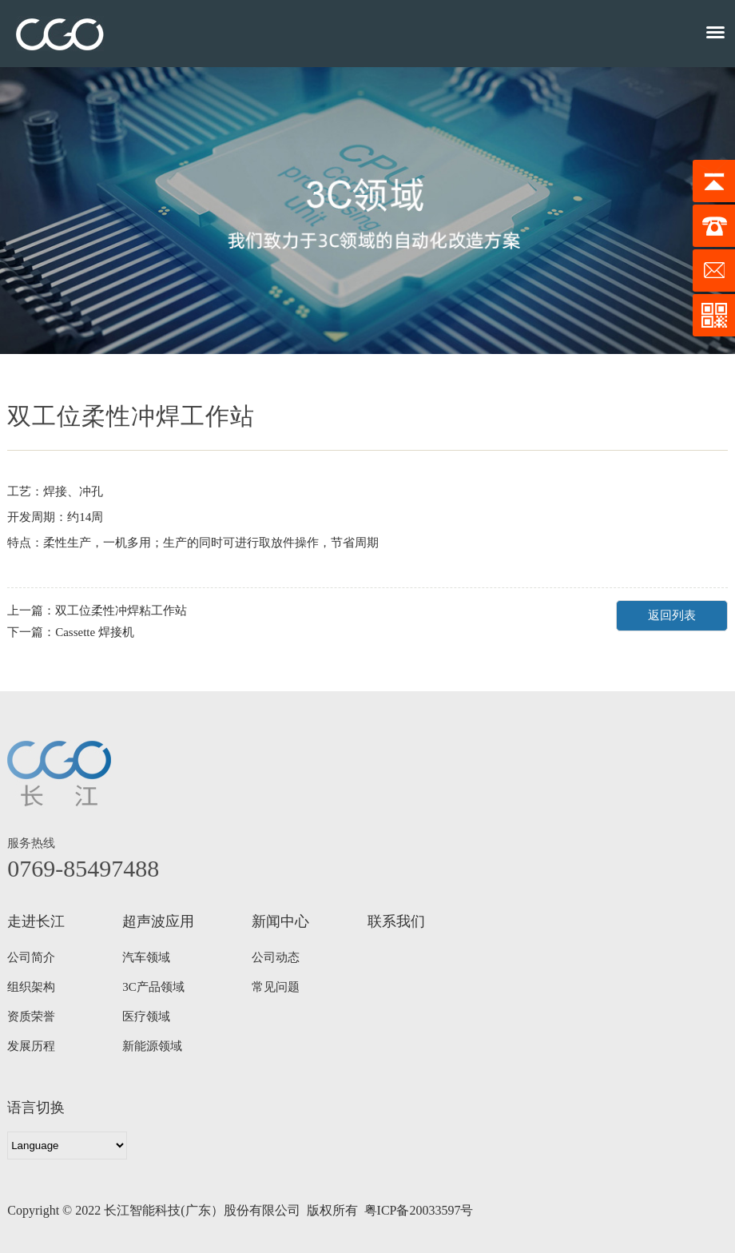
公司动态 (276, 957)
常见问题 (276, 987)
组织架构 (31, 987)
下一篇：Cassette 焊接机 (70, 632)
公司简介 (31, 957)
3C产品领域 (153, 987)
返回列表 (672, 615)
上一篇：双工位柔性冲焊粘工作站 (97, 610)
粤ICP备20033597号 (419, 1210)
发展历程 (31, 1046)
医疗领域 (146, 1016)
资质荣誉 (31, 1016)
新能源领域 (152, 1046)
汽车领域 (146, 957)
